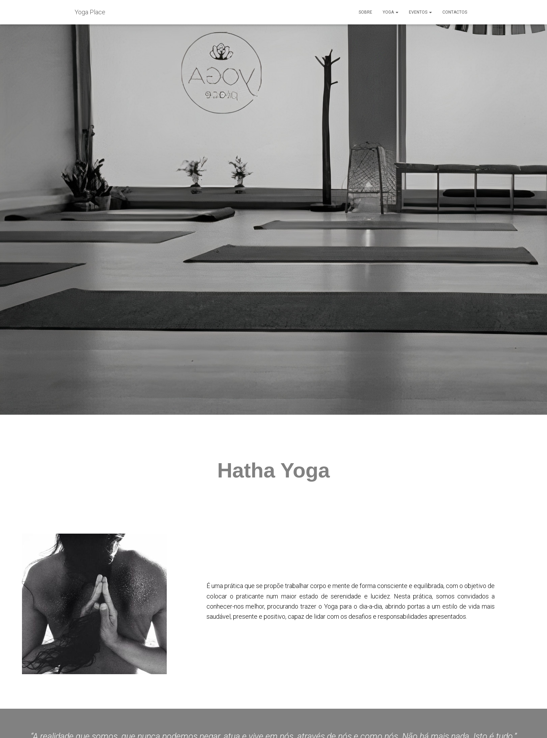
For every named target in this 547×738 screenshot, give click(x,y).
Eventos (420, 12)
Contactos (454, 12)
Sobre (365, 12)
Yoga (390, 12)
